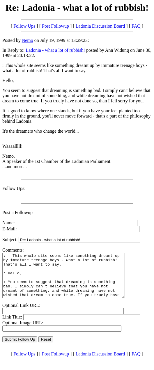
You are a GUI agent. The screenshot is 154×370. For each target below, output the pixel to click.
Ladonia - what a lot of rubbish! (55, 50)
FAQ (136, 26)
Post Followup (55, 26)
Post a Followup (17, 212)
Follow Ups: (14, 188)
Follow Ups (24, 26)
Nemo (27, 40)
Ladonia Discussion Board (100, 26)
